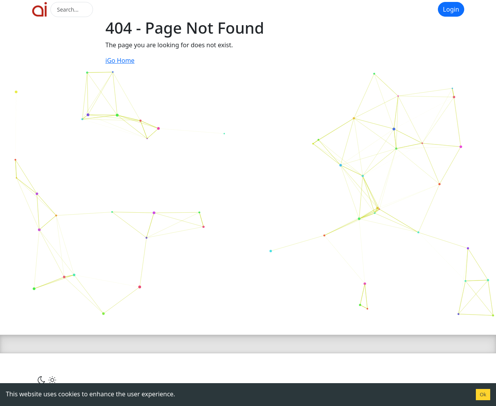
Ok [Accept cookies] (483, 394)
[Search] (71, 9)
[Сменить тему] (47, 379)
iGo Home (119, 60)
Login (451, 9)
